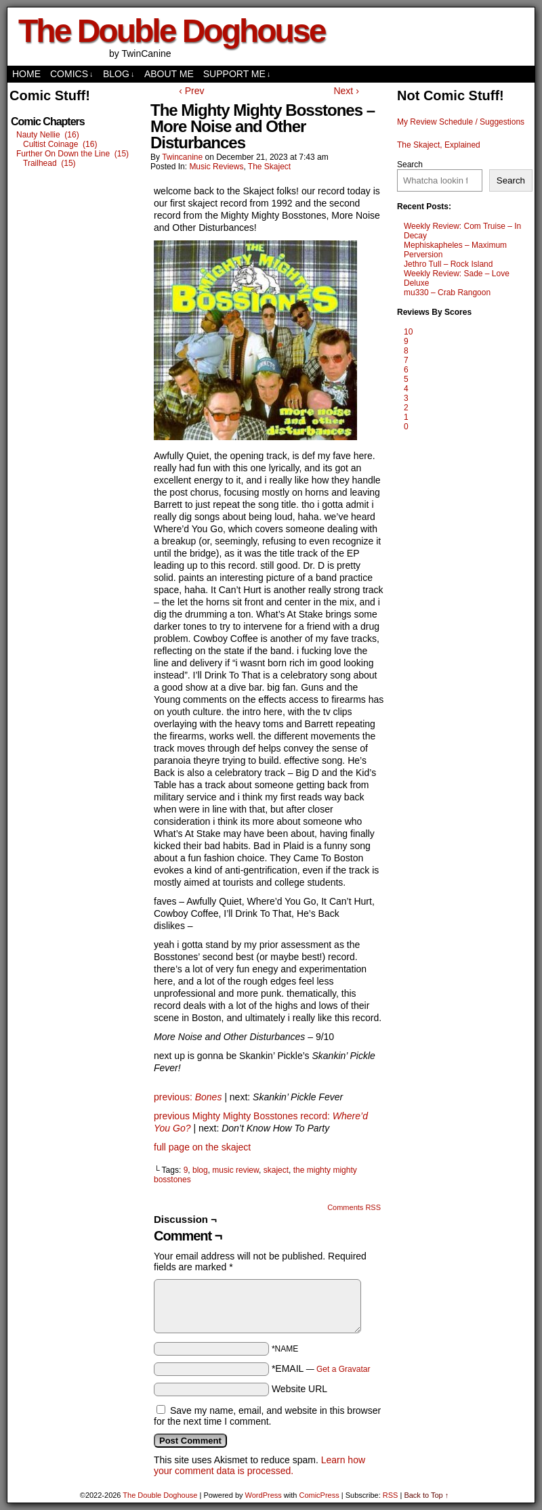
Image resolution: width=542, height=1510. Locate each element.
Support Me (237, 74)
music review (235, 1170)
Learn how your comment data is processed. (259, 1465)
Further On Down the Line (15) (72, 153)
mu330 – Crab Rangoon (447, 292)
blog (200, 1170)
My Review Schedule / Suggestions (460, 122)
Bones (208, 1097)
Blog (118, 74)
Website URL (299, 1388)
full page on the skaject (202, 1147)
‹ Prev (191, 90)
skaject (276, 1170)
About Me (169, 73)
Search (410, 164)
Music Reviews (216, 166)
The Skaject (269, 166)
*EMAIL (321, 1368)
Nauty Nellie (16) (47, 134)
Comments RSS (354, 1207)
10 (408, 332)
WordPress (263, 1495)
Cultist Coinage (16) (60, 144)
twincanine (182, 157)
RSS (390, 1495)
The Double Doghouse (171, 31)
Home (26, 73)
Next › (345, 90)
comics (71, 74)
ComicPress (319, 1495)
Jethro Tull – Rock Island (448, 264)
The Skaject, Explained (438, 145)
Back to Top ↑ (426, 1495)
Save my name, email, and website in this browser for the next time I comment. (267, 1416)
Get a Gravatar (343, 1369)
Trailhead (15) (49, 163)
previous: (174, 1097)
